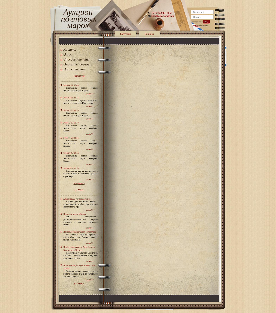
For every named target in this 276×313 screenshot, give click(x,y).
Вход (206, 22)
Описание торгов (76, 64)
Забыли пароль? (201, 25)
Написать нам (74, 69)
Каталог (70, 49)
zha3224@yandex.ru (162, 15)
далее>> (90, 93)
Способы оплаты (76, 59)
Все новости (79, 183)
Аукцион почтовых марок (78, 19)
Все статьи (79, 284)
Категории (125, 34)
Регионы (149, 34)
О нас (67, 54)
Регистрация (197, 22)
